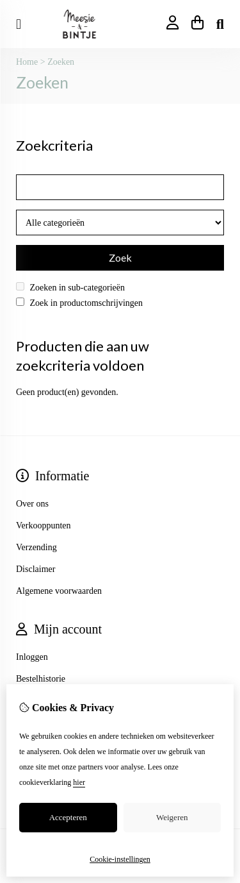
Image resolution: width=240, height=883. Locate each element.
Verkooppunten (43, 525)
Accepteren (68, 817)
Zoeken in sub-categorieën (70, 287)
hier (79, 782)
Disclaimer (35, 569)
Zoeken (60, 62)
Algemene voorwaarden (59, 591)
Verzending (36, 547)
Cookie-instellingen (120, 859)
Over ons (32, 504)
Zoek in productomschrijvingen (79, 303)
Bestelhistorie (40, 679)
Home (27, 62)
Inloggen (32, 657)
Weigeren (172, 817)
